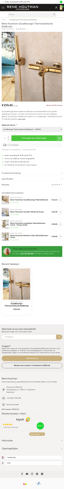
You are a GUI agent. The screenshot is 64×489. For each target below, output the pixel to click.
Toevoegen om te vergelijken (11, 150)
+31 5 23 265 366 (26, 253)
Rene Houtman (8, 29)
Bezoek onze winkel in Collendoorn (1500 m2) (32, 365)
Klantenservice (32, 358)
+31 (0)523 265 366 (14, 398)
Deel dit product (29, 150)
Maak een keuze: (9, 125)
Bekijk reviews (36, 434)
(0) (26, 29)
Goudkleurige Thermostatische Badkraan (23, 20)
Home (4, 20)
